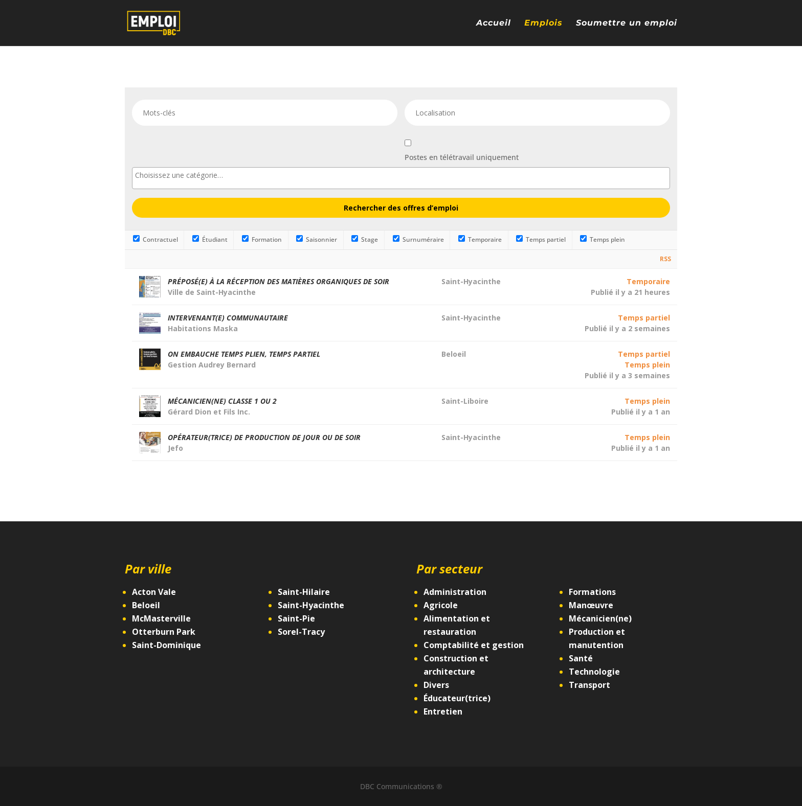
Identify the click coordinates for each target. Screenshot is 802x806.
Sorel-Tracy (301, 631)
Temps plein (602, 239)
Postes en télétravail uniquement (462, 157)
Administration (455, 591)
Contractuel (155, 239)
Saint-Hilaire (304, 591)
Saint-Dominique (166, 645)
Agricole (441, 605)
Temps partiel (541, 239)
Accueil (493, 23)
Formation (262, 239)
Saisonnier (316, 239)
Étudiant (210, 239)
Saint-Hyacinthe (311, 605)
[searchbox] (401, 175)
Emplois (543, 23)
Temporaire (480, 239)
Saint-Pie (296, 618)
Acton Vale (154, 591)
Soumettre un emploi (626, 23)
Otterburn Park (163, 631)
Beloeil (146, 605)
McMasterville (161, 618)
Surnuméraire (418, 239)
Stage (364, 239)
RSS (665, 259)
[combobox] (401, 178)
